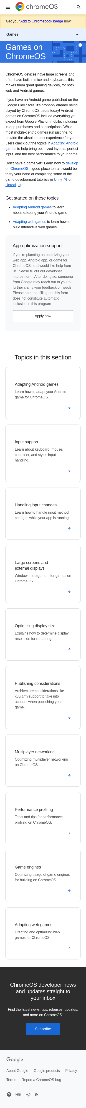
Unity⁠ (61, 179)
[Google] (14, 1060)
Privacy (71, 1071)
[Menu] (8, 7)
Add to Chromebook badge (41, 21)
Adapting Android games (32, 207)
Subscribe (43, 1029)
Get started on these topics (32, 197)
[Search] (78, 7)
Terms (11, 1080)
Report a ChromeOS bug (41, 1080)
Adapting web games (29, 222)
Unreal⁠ (13, 185)
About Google (17, 1071)
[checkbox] (27, 1094)
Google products (47, 1071)
